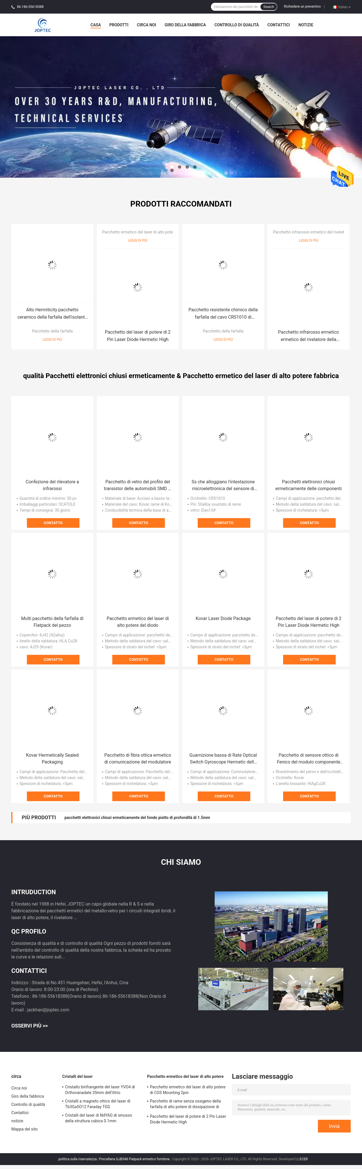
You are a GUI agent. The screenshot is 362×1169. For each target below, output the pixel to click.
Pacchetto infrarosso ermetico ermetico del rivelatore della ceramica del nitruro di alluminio (308, 336)
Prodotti (119, 25)
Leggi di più (52, 340)
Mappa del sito (24, 1129)
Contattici (278, 25)
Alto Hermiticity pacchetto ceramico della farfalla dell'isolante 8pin (52, 314)
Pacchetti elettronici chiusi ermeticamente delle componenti (308, 485)
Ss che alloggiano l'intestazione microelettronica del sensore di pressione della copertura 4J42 (223, 485)
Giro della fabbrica (185, 25)
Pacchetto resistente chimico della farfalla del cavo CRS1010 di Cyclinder (223, 314)
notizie (305, 25)
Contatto (53, 523)
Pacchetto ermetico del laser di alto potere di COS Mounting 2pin (187, 1090)
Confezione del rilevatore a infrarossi (52, 485)
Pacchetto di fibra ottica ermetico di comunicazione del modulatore (137, 758)
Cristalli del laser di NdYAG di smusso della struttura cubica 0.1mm (98, 1118)
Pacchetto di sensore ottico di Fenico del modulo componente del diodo (308, 758)
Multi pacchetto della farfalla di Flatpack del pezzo (52, 622)
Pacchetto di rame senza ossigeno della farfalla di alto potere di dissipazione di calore (185, 1105)
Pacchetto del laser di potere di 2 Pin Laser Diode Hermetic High (138, 335)
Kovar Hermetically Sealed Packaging (52, 758)
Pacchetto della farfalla (52, 331)
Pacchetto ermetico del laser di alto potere (139, 232)
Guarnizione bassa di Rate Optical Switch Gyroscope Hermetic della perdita (223, 758)
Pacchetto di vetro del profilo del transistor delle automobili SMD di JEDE (138, 485)
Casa (95, 25)
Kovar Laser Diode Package (223, 618)
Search (268, 7)
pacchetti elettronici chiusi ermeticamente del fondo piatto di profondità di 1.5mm (137, 817)
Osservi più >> (29, 1026)
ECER (303, 1159)
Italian (344, 7)
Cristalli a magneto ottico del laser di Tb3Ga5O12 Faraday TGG (97, 1104)
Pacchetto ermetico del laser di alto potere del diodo (138, 622)
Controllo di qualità (236, 25)
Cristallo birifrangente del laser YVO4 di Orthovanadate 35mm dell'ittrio (100, 1090)
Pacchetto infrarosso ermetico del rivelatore (311, 232)
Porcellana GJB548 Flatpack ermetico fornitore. (135, 1159)
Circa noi (146, 25)
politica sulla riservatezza (78, 1159)
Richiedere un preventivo (302, 6)
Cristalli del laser (77, 1076)
